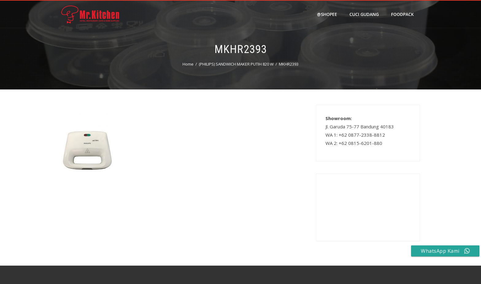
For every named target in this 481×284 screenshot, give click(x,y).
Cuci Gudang (364, 14)
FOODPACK (402, 14)
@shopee (327, 14)
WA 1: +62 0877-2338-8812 (355, 135)
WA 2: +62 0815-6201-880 (353, 143)
